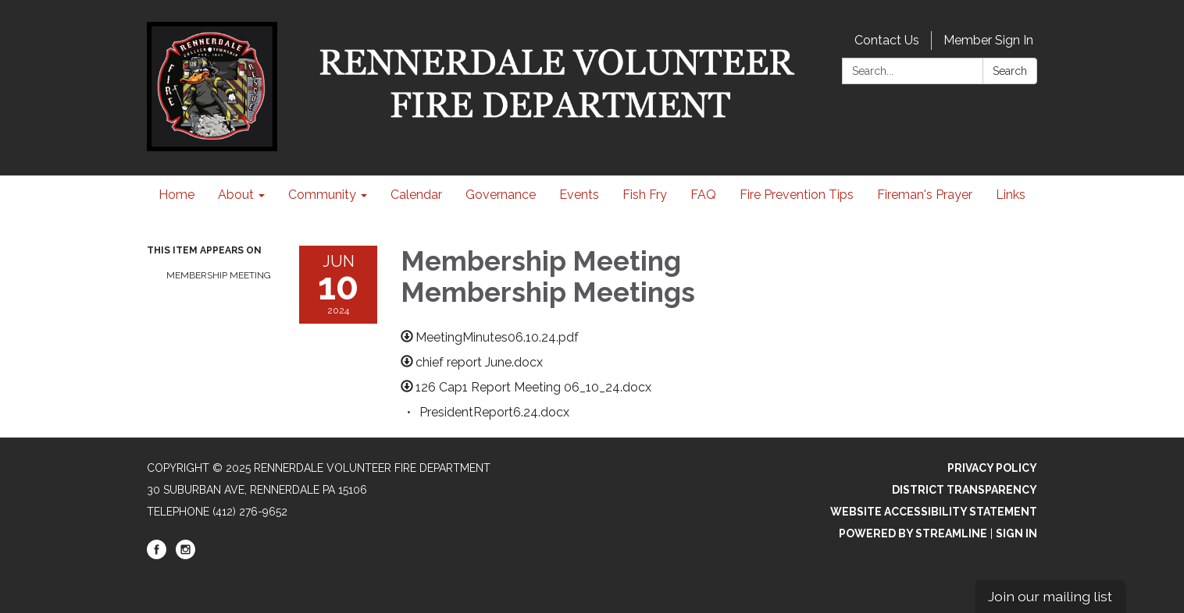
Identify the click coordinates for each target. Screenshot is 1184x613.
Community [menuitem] (322, 194)
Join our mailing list (1050, 596)
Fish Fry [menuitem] (644, 194)
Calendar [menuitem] (416, 194)
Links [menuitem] (1010, 194)
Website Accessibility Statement (933, 511)
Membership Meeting (218, 275)
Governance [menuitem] (500, 194)
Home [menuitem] (176, 194)
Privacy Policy (992, 468)
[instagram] (185, 555)
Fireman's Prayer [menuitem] (924, 194)
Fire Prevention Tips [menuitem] (797, 194)
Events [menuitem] (579, 194)
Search (1010, 71)
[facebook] (156, 555)
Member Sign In (988, 40)
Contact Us (886, 40)
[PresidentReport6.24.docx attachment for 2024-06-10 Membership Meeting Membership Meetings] (494, 412)
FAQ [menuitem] (703, 194)
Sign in (1016, 533)
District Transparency (964, 490)
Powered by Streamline (913, 533)
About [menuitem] (236, 194)
